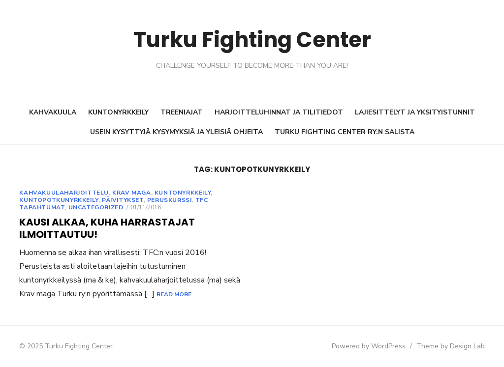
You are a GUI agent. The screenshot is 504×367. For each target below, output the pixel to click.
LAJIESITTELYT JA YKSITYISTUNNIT (415, 112)
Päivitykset (114, 200)
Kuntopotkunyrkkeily (50, 200)
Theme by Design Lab (459, 346)
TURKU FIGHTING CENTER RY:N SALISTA (344, 132)
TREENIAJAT (181, 112)
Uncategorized (87, 207)
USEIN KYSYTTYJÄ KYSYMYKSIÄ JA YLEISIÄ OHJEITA (176, 132)
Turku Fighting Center (252, 39)
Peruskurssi (160, 200)
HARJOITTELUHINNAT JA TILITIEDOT (279, 112)
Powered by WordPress (377, 346)
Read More (92, 294)
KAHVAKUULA (52, 112)
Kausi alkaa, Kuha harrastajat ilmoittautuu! (99, 228)
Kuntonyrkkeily (174, 193)
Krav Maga (123, 193)
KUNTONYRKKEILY (118, 112)
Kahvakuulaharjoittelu (55, 193)
